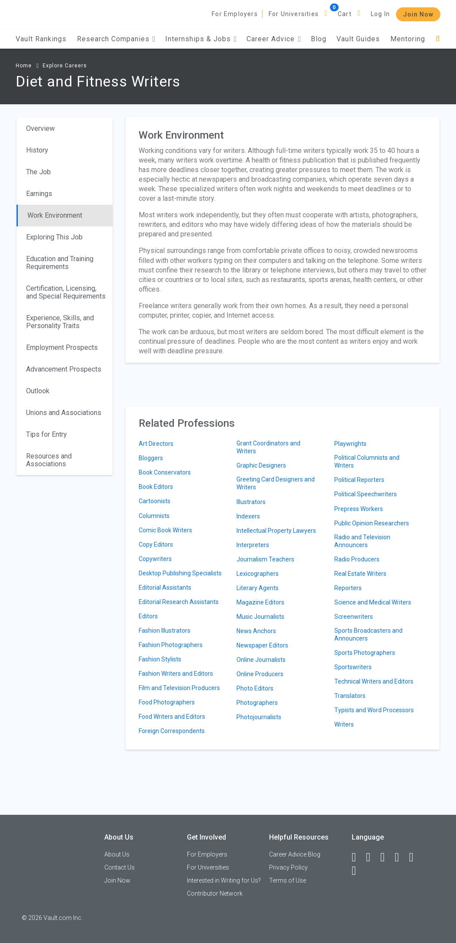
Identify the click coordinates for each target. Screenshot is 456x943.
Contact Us (119, 867)
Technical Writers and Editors (373, 681)
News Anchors (256, 631)
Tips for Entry (46, 434)
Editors (148, 616)
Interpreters (252, 544)
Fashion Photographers (171, 644)
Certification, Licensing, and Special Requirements (66, 292)
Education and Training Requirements (59, 263)
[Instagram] (401, 857)
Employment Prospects (62, 347)
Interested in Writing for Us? (224, 880)
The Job (38, 172)
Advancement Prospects (63, 369)
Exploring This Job (54, 237)
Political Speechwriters (365, 494)
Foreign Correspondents (172, 730)
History (37, 150)
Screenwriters (353, 616)
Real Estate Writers (360, 573)
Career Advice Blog (294, 854)
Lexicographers (257, 573)
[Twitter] (386, 857)
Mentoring (407, 39)
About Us (117, 854)
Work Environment (54, 215)
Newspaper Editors (262, 645)
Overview (40, 128)
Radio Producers (356, 559)
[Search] (438, 39)
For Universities (294, 13)
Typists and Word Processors (374, 710)
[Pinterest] (415, 857)
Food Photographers (167, 702)
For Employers (235, 13)
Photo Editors (254, 688)
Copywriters (155, 558)
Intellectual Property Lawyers (276, 530)
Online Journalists (261, 659)
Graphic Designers (261, 465)
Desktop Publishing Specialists (180, 573)
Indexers (248, 516)
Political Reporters (359, 479)
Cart (345, 13)
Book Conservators (165, 472)
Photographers (257, 702)
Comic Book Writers (165, 530)
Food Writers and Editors (172, 716)
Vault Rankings (41, 39)
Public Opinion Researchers (371, 523)
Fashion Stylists (160, 659)
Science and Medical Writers (372, 602)
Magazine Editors (260, 602)
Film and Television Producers (179, 687)
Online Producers (259, 674)
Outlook (38, 391)
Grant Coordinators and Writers (268, 447)
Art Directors (156, 443)
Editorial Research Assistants (179, 601)
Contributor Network (215, 893)
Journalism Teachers (265, 559)
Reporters (348, 587)
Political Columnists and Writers (366, 461)
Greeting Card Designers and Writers (275, 483)
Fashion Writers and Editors (176, 673)
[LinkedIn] (372, 857)
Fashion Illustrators (164, 630)
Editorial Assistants (165, 587)
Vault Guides (358, 39)
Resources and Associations (49, 460)
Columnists (154, 515)
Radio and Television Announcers (362, 541)
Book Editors (156, 486)
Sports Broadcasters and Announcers (368, 634)
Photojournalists (258, 717)
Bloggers (151, 458)
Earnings (39, 193)
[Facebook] (358, 857)
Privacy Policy (288, 867)
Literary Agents (257, 587)
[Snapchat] (358, 870)
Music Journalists (260, 616)
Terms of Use (287, 880)
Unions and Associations (63, 412)
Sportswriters (353, 667)
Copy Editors (156, 544)
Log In (380, 13)
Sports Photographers (364, 652)
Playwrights (350, 443)
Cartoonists (154, 501)
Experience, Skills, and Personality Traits (60, 322)
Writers (344, 724)
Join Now (418, 14)
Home (24, 66)
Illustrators (251, 501)
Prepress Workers (358, 508)
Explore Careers (65, 66)
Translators (350, 695)
